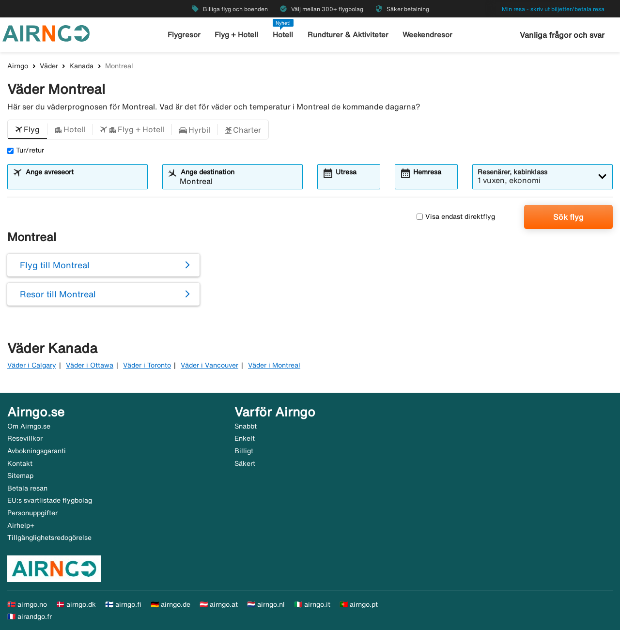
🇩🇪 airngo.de (170, 604)
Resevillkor (25, 438)
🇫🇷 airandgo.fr (29, 616)
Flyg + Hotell (236, 34)
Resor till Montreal (58, 294)
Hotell (283, 34)
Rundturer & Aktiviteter (348, 34)
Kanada (81, 65)
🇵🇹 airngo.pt (359, 604)
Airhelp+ (20, 525)
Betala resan (27, 488)
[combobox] (83, 181)
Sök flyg (568, 217)
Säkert (244, 463)
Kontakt (19, 463)
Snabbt (245, 426)
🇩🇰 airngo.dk (76, 604)
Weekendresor (427, 34)
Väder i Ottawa (89, 365)
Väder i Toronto (147, 365)
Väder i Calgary (31, 365)
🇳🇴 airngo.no (27, 604)
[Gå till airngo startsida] (46, 32)
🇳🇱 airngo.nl (266, 604)
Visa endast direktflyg (456, 216)
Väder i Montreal (274, 365)
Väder (49, 65)
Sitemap (20, 475)
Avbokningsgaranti (36, 450)
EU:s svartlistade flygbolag (49, 500)
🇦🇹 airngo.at (219, 604)
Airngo (17, 65)
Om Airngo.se (28, 426)
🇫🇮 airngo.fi (123, 604)
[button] (27, 129)
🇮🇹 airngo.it (312, 604)
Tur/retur (25, 150)
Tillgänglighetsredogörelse (49, 537)
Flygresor (184, 34)
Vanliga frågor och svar (562, 35)
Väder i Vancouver (209, 365)
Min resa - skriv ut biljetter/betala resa (553, 9)
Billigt (243, 450)
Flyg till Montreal (55, 265)
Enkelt (244, 438)
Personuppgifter (32, 512)
